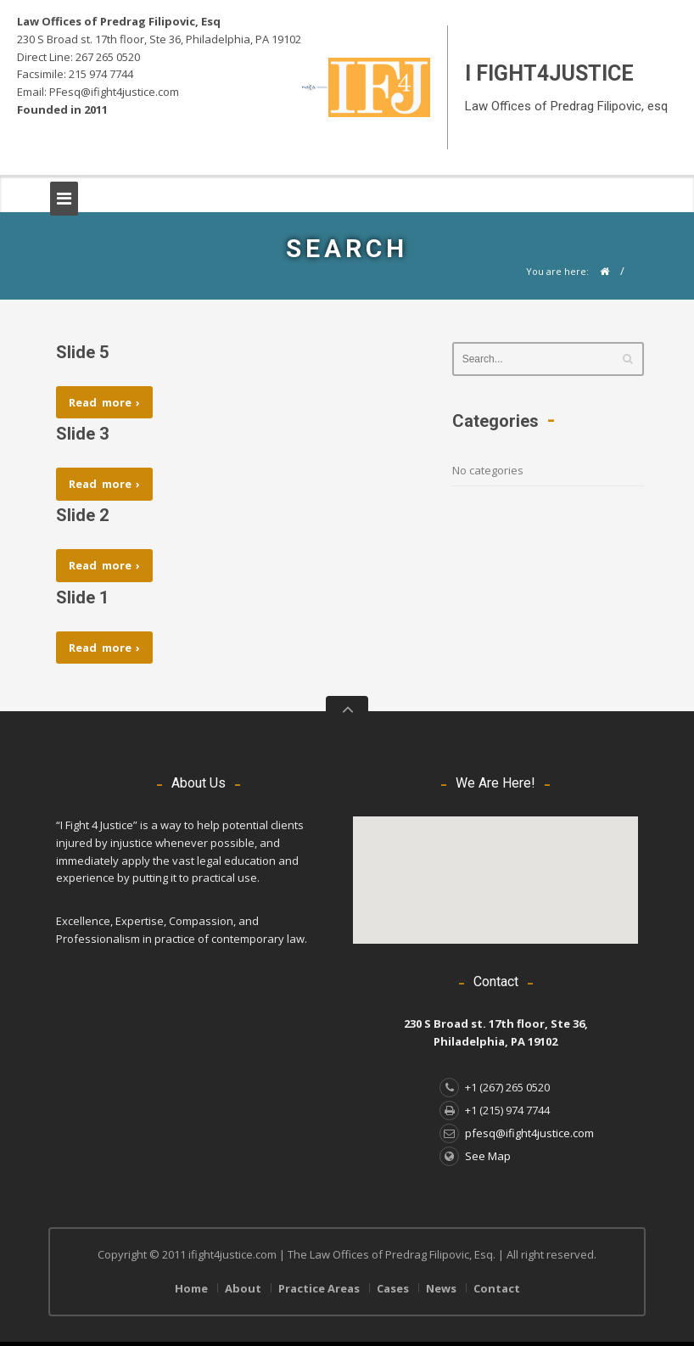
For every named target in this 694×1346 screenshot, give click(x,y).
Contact (496, 1288)
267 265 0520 (108, 56)
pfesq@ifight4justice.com (516, 1133)
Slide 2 (82, 515)
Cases (393, 1288)
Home (191, 1288)
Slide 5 (82, 352)
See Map (475, 1156)
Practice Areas (319, 1288)
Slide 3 (82, 433)
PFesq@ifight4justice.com (114, 91)
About (243, 1288)
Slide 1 (82, 597)
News (441, 1288)
